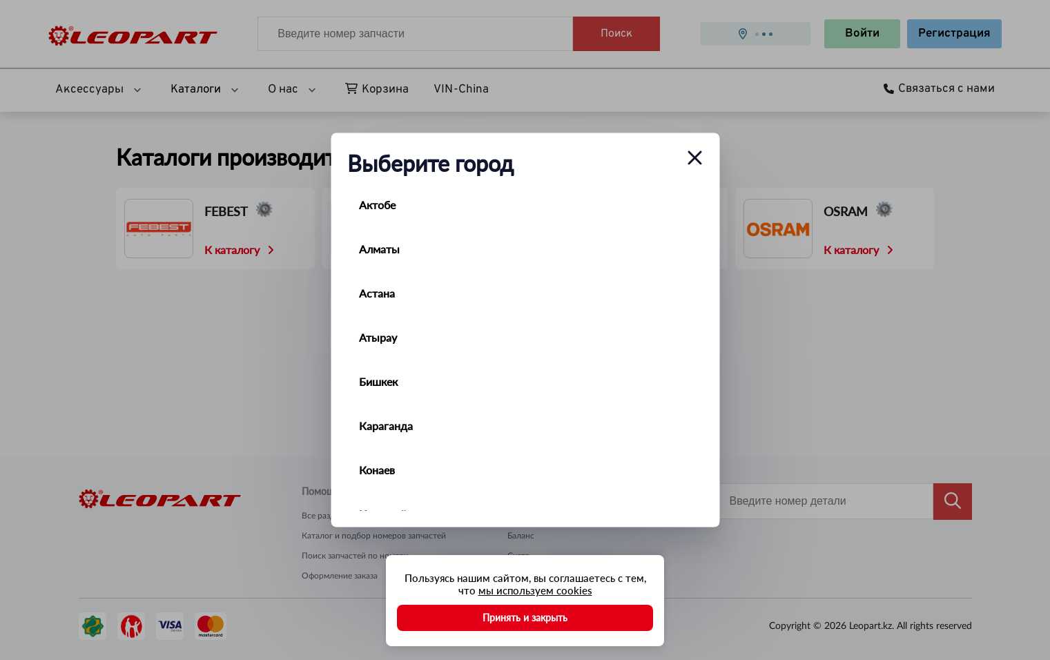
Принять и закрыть (525, 617)
